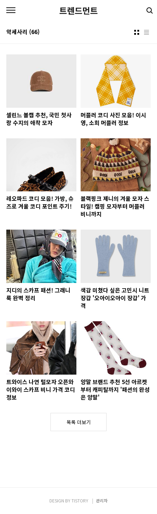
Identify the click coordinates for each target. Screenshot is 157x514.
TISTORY (79, 500)
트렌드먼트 (78, 10)
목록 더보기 (79, 422)
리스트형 (146, 32)
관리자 (102, 500)
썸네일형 (136, 32)
